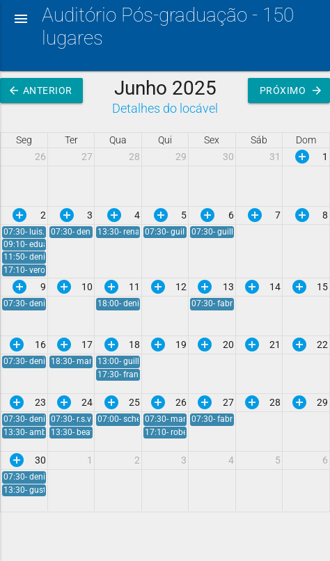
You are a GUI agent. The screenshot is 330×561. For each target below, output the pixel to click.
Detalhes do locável (165, 108)
